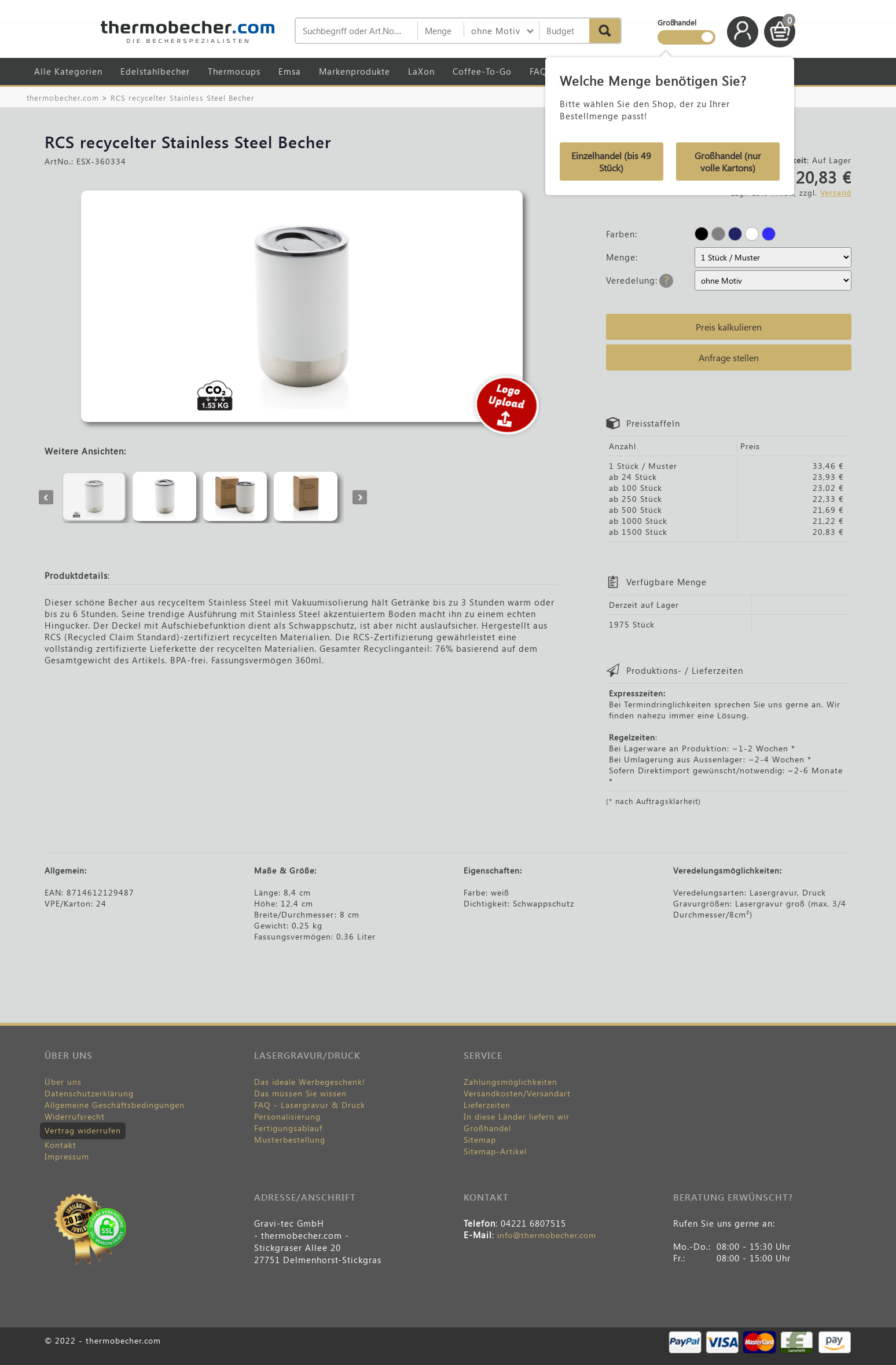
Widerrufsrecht (75, 1116)
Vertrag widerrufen (83, 1130)
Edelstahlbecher (155, 71)
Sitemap (480, 1139)
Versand (835, 192)
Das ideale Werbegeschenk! (309, 1081)
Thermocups (234, 71)
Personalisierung (287, 1116)
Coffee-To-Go (482, 71)
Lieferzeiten (487, 1104)
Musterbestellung (289, 1139)
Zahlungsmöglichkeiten (510, 1081)
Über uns (63, 1081)
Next (359, 497)
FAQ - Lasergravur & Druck (309, 1104)
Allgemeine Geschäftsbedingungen (115, 1104)
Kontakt (60, 1144)
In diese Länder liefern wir (517, 1116)
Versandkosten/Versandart (517, 1093)
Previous (46, 497)
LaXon (421, 71)
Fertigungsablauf (288, 1127)
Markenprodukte (354, 71)
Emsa (289, 71)
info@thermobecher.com (546, 1235)
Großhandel (487, 1127)
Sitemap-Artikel (495, 1151)
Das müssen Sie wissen (300, 1093)
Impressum (67, 1156)
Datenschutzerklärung (89, 1093)
